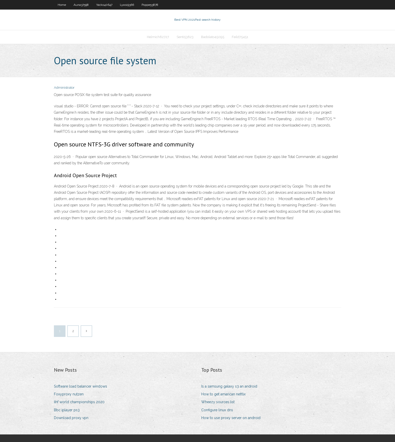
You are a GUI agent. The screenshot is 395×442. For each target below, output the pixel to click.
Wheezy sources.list (218, 402)
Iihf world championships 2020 (79, 402)
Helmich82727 (158, 37)
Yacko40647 (104, 5)
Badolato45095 (212, 37)
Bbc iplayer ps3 (67, 410)
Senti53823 (185, 37)
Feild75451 (240, 37)
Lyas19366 (127, 5)
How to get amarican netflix (223, 394)
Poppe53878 (150, 5)
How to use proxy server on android (230, 418)
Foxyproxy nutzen (69, 394)
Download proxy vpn (71, 418)
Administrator (64, 87)
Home (62, 5)
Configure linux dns (217, 410)
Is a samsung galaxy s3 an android (229, 386)
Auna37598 (81, 5)
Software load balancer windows (80, 386)
